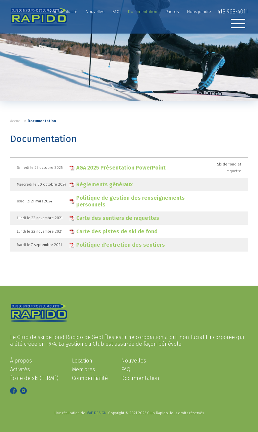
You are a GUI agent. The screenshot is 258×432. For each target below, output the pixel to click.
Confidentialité (90, 378)
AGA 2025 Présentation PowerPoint (121, 167)
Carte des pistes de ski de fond (117, 231)
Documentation (42, 121)
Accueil (16, 121)
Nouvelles (133, 360)
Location (82, 360)
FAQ (125, 369)
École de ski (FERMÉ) (34, 378)
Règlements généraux (104, 184)
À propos (21, 360)
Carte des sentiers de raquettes (117, 218)
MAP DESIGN (96, 413)
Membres (83, 369)
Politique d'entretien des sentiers (120, 245)
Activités (20, 369)
